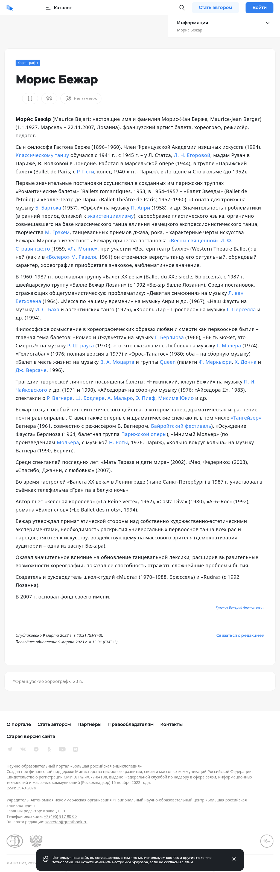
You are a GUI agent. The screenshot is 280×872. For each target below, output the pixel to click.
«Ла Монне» (83, 248)
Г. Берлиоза (169, 337)
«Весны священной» (193, 240)
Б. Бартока (48, 207)
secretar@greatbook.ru (66, 821)
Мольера (68, 442)
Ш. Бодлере (90, 398)
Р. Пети (85, 171)
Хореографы (28, 62)
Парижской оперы (144, 434)
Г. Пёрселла (241, 309)
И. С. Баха (47, 309)
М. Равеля (83, 257)
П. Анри (140, 207)
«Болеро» (58, 257)
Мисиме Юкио (176, 398)
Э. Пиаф (145, 398)
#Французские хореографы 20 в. (47, 681)
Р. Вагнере (59, 398)
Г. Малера (229, 345)
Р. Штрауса (80, 345)
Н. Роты (118, 442)
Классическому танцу (42, 155)
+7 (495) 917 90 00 (60, 816)
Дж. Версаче (31, 370)
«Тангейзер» (246, 417)
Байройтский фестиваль (181, 426)
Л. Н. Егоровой (192, 155)
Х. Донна (245, 362)
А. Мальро (120, 398)
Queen (168, 362)
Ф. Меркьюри (215, 362)
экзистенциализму (111, 216)
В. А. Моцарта (117, 362)
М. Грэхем (57, 232)
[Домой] (10, 8)
